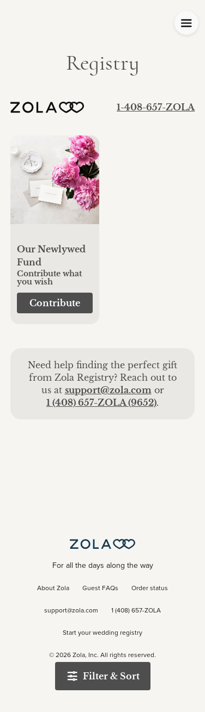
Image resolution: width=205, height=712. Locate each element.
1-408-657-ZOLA (156, 107)
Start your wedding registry (102, 633)
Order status (149, 588)
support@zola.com (108, 390)
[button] (54, 186)
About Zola (53, 588)
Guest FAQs (100, 588)
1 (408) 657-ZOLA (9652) (101, 402)
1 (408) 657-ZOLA (136, 611)
